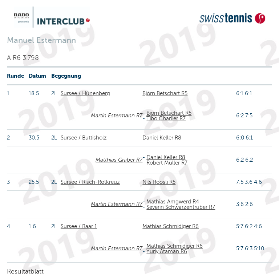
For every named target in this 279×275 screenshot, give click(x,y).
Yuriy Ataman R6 (166, 251)
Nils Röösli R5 (158, 182)
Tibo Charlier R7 (166, 118)
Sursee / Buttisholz (84, 138)
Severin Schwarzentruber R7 (180, 207)
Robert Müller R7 (166, 163)
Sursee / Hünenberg (85, 93)
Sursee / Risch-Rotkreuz (90, 182)
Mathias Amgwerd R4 (172, 202)
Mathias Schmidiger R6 (170, 226)
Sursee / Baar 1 (79, 226)
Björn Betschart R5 (164, 93)
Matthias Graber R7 (119, 160)
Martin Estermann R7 (116, 115)
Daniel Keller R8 (161, 138)
